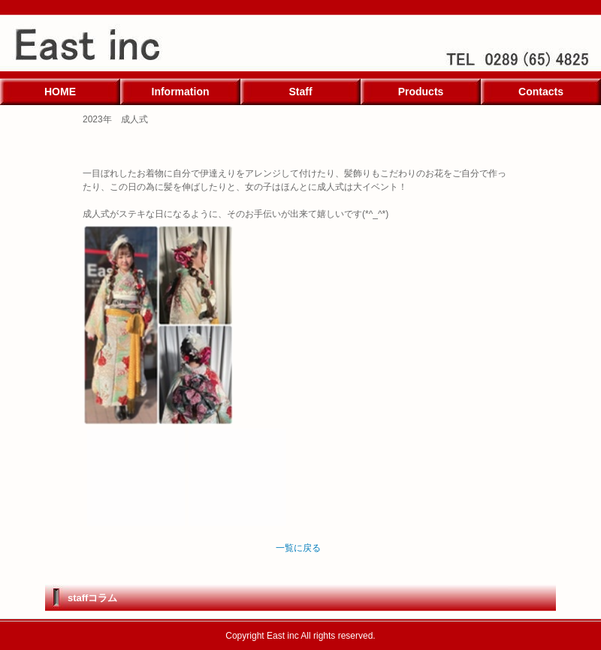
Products (421, 92)
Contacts (540, 92)
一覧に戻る (298, 548)
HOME (60, 92)
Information (181, 92)
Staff (300, 92)
